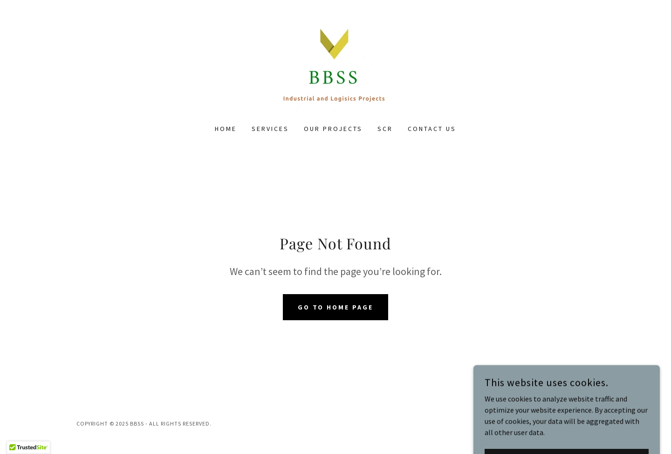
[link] (335, 68)
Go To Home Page (336, 307)
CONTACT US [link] (432, 128)
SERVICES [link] (270, 128)
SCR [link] (385, 128)
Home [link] (226, 128)
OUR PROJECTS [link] (333, 128)
